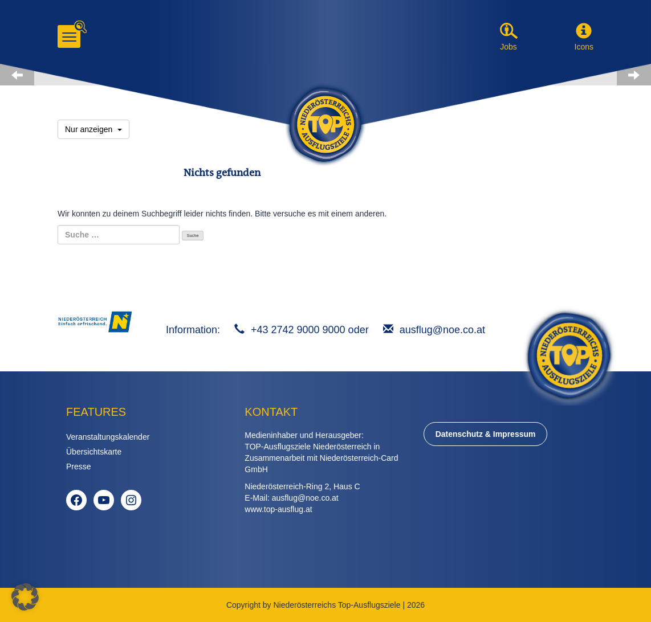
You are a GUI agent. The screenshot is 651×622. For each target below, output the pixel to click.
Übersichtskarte (93, 451)
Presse (78, 466)
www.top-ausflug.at (278, 509)
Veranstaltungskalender (107, 436)
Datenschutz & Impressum (486, 434)
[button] (584, 31)
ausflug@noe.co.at (442, 329)
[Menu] (69, 36)
